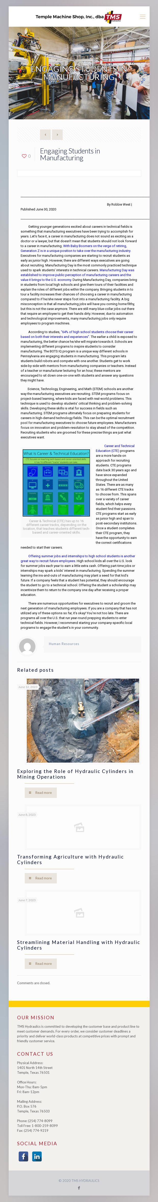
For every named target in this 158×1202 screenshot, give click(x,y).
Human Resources (64, 644)
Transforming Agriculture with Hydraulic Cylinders (70, 859)
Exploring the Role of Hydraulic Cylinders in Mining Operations (75, 774)
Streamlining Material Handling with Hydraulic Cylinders (78, 945)
